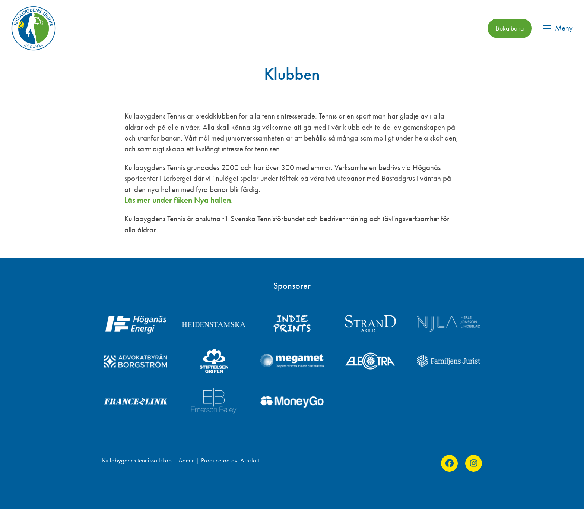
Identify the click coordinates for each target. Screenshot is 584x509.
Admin (186, 460)
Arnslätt (249, 460)
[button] (558, 28)
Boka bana (510, 28)
